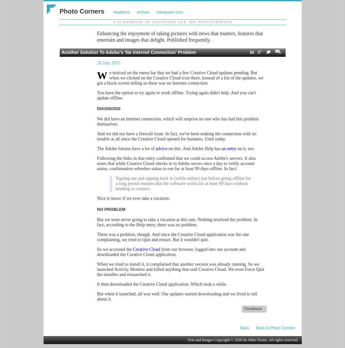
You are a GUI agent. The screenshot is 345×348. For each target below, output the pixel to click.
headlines (121, 12)
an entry (229, 148)
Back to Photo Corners (275, 328)
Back (244, 328)
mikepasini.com (170, 12)
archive (143, 12)
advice (161, 148)
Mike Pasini (257, 340)
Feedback (253, 309)
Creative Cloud (146, 249)
